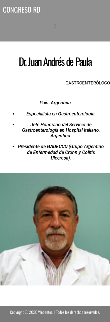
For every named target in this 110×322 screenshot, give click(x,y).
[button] (55, 26)
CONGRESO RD (21, 9)
